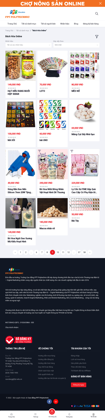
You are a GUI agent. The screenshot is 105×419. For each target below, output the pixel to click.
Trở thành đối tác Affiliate (81, 371)
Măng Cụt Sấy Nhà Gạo (83, 134)
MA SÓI (11, 140)
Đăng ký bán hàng (91, 24)
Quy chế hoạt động (45, 367)
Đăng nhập (75, 356)
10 (58, 252)
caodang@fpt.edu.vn (13, 379)
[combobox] (28, 45)
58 (84, 252)
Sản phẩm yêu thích (78, 363)
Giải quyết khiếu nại (45, 374)
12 (68, 252)
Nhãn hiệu (64, 24)
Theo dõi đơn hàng (78, 367)
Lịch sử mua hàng (78, 359)
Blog (76, 24)
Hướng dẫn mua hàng (46, 356)
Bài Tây (75, 221)
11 (63, 252)
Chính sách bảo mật (46, 371)
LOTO (42, 91)
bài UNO (44, 140)
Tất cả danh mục (28, 24)
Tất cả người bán (48, 24)
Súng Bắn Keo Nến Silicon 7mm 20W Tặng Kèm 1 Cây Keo (19, 191)
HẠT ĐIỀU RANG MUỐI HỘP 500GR (19, 92)
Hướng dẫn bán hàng (46, 363)
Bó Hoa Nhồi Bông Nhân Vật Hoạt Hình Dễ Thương (52, 191)
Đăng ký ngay (78, 385)
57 (79, 252)
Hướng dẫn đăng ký (46, 359)
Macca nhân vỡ (47, 228)
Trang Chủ (12, 24)
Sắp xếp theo (58, 41)
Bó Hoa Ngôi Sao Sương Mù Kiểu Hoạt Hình (20, 240)
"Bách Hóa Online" (39, 31)
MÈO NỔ (76, 91)
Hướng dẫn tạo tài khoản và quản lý (52, 378)
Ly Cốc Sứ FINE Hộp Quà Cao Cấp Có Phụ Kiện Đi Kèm (84, 191)
